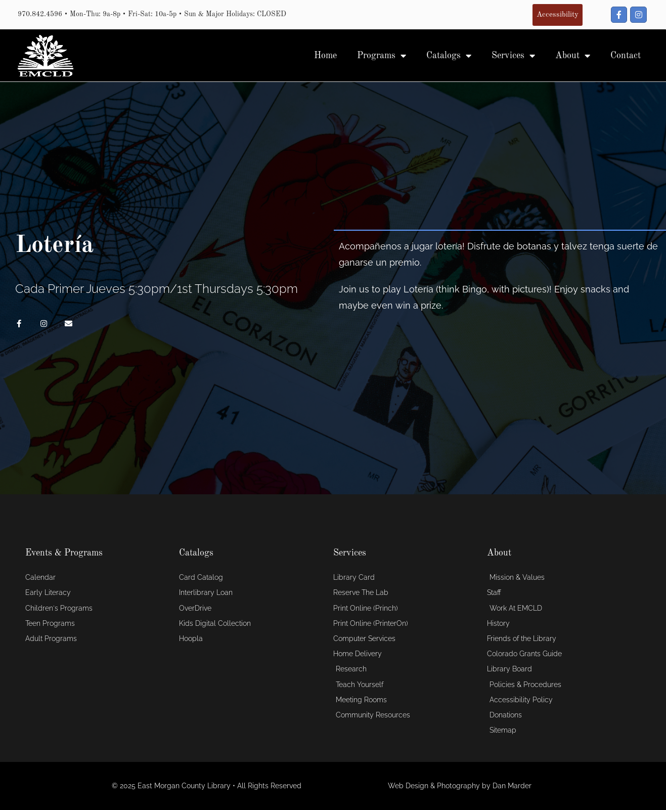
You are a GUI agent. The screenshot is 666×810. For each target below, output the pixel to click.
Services (513, 55)
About (572, 55)
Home (325, 55)
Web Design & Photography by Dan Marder (459, 786)
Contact (625, 55)
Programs (381, 55)
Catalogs (448, 55)
